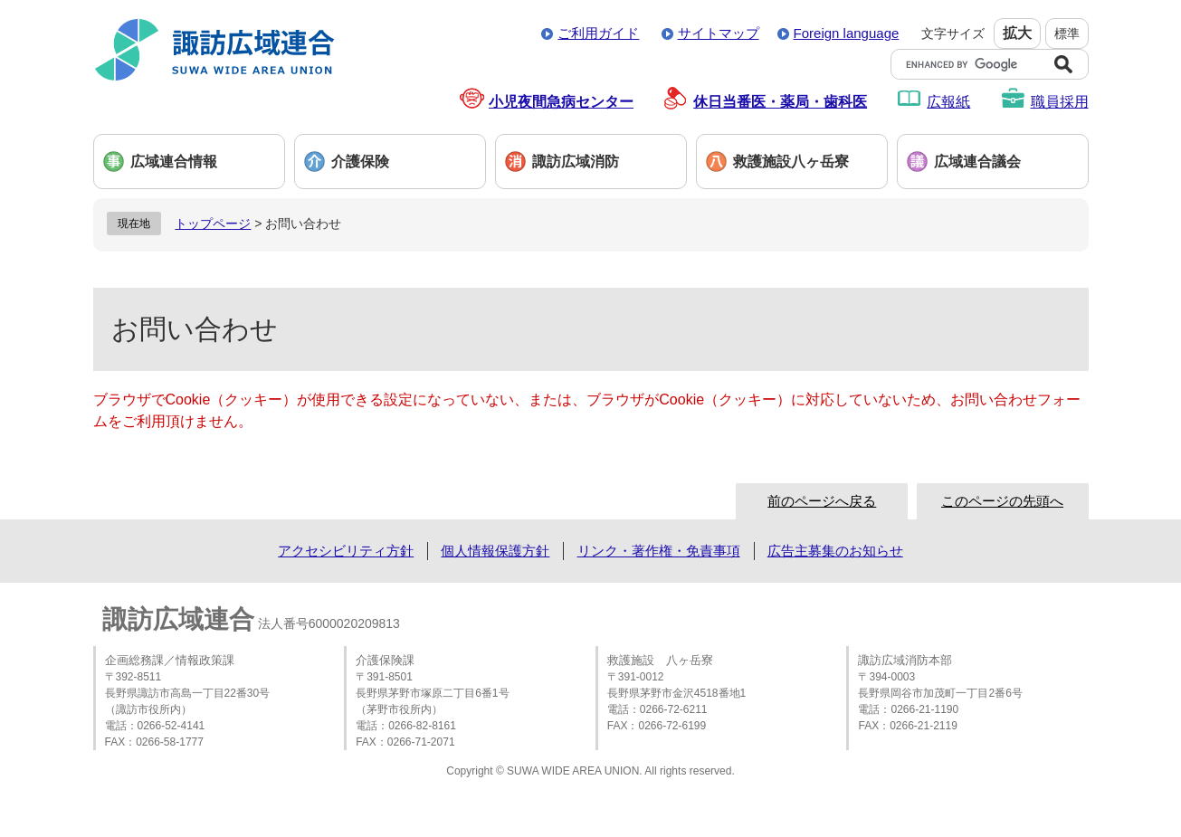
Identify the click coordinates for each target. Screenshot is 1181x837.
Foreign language (847, 33)
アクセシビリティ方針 (346, 550)
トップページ (213, 223)
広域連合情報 (173, 161)
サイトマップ (718, 33)
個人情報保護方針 (495, 550)
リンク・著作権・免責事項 (658, 550)
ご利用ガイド (598, 33)
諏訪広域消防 (575, 161)
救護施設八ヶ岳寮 (791, 161)
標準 (1067, 33)
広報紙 (948, 101)
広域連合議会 (977, 161)
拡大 (1017, 33)
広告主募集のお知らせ (835, 550)
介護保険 (360, 161)
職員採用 (1060, 101)
